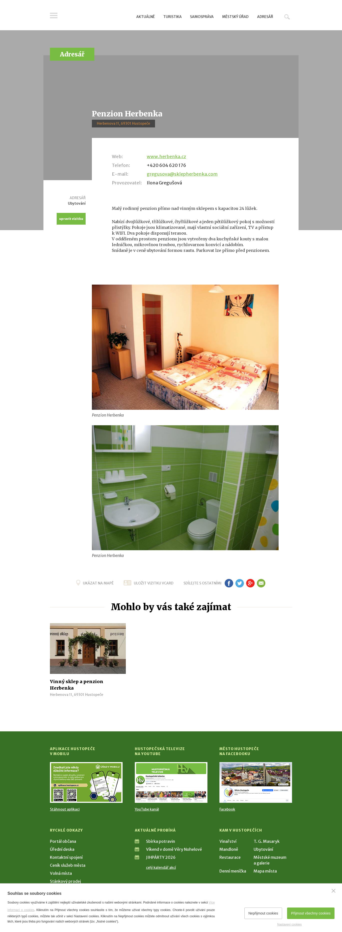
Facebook (227, 809)
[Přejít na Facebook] (255, 782)
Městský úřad (235, 16)
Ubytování (263, 849)
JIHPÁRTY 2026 (160, 857)
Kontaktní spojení (66, 857)
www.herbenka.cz (166, 156)
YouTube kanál (147, 809)
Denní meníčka (232, 871)
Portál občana (63, 841)
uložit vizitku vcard (153, 583)
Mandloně (228, 849)
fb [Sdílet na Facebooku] (229, 583)
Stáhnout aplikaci (65, 809)
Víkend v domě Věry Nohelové (174, 849)
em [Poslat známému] (261, 583)
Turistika (172, 16)
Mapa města (265, 871)
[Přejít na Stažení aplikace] (86, 782)
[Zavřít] (333, 891)
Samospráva (202, 16)
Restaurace (230, 857)
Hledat (287, 17)
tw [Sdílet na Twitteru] (239, 583)
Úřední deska (62, 849)
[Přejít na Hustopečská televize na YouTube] (171, 782)
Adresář (265, 16)
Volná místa (61, 873)
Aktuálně (145, 16)
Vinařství (227, 841)
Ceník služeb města (67, 865)
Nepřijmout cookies (263, 913)
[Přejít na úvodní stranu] (97, 16)
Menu (53, 15)
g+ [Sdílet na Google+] (250, 583)
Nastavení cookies (289, 924)
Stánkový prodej (65, 881)
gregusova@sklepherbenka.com (182, 174)
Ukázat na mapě (98, 583)
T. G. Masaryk (267, 841)
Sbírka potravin (160, 841)
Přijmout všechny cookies (311, 913)
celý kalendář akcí (161, 867)
